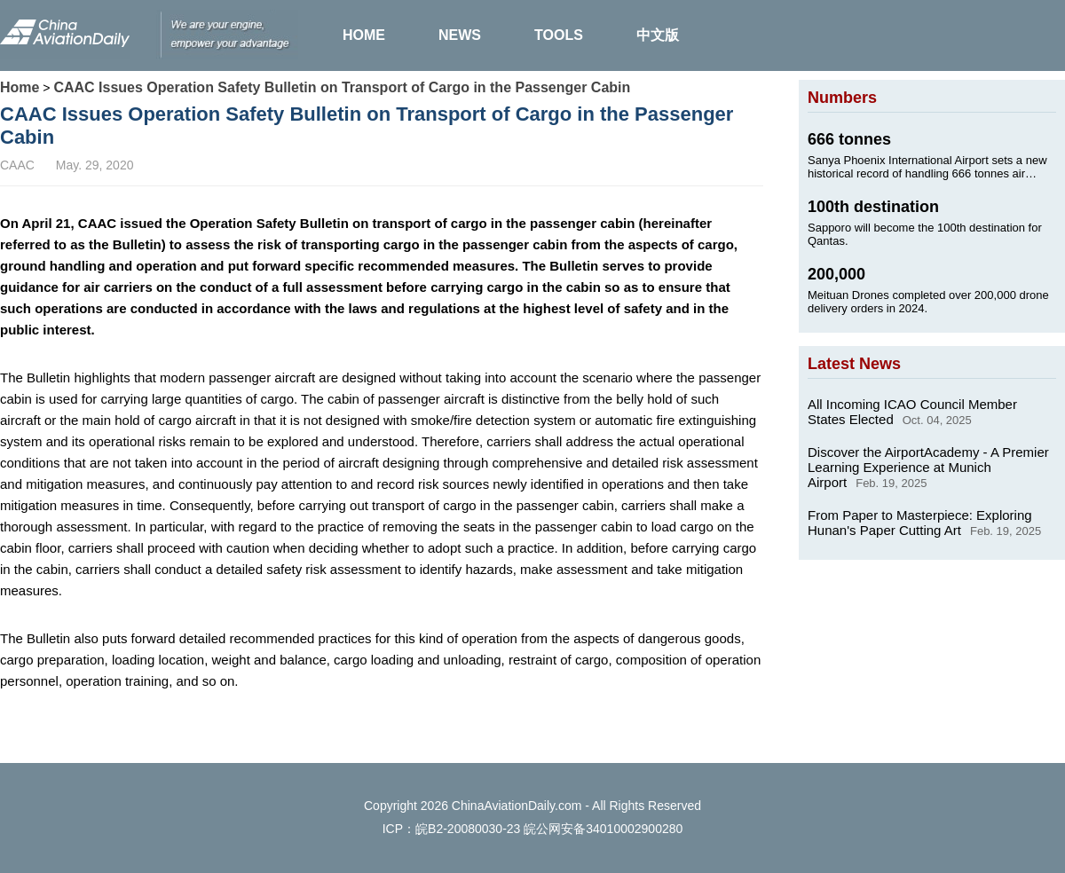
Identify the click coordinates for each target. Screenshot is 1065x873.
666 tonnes (849, 139)
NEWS (459, 35)
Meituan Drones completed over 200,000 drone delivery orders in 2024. (928, 301)
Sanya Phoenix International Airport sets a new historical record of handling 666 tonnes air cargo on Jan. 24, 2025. (927, 166)
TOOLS (558, 35)
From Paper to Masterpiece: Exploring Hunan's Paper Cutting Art (920, 522)
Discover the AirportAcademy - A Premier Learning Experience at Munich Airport (928, 467)
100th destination (873, 207)
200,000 (836, 274)
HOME (364, 35)
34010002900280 (634, 829)
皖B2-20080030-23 (467, 829)
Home (19, 87)
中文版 (657, 35)
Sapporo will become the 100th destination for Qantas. (925, 234)
